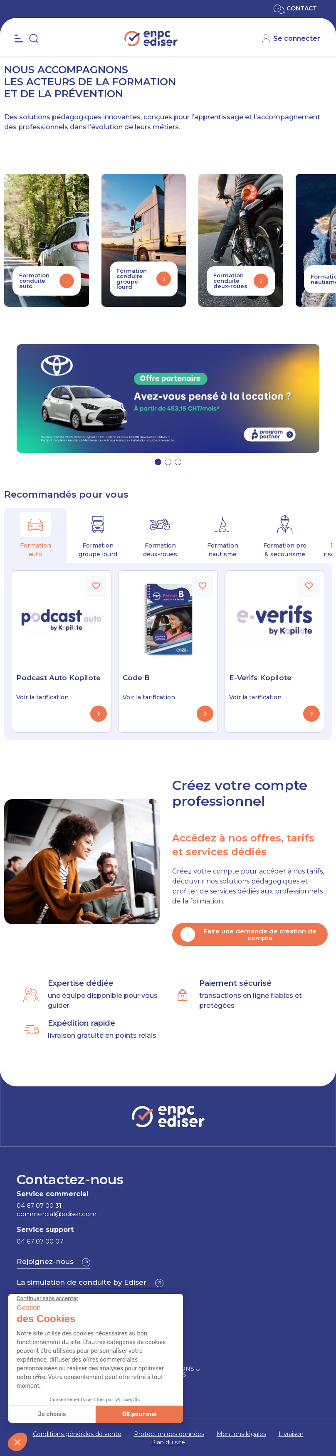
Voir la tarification (42, 697)
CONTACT (295, 8)
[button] (158, 462)
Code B (136, 677)
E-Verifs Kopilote (260, 677)
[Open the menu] (18, 38)
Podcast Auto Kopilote (58, 677)
